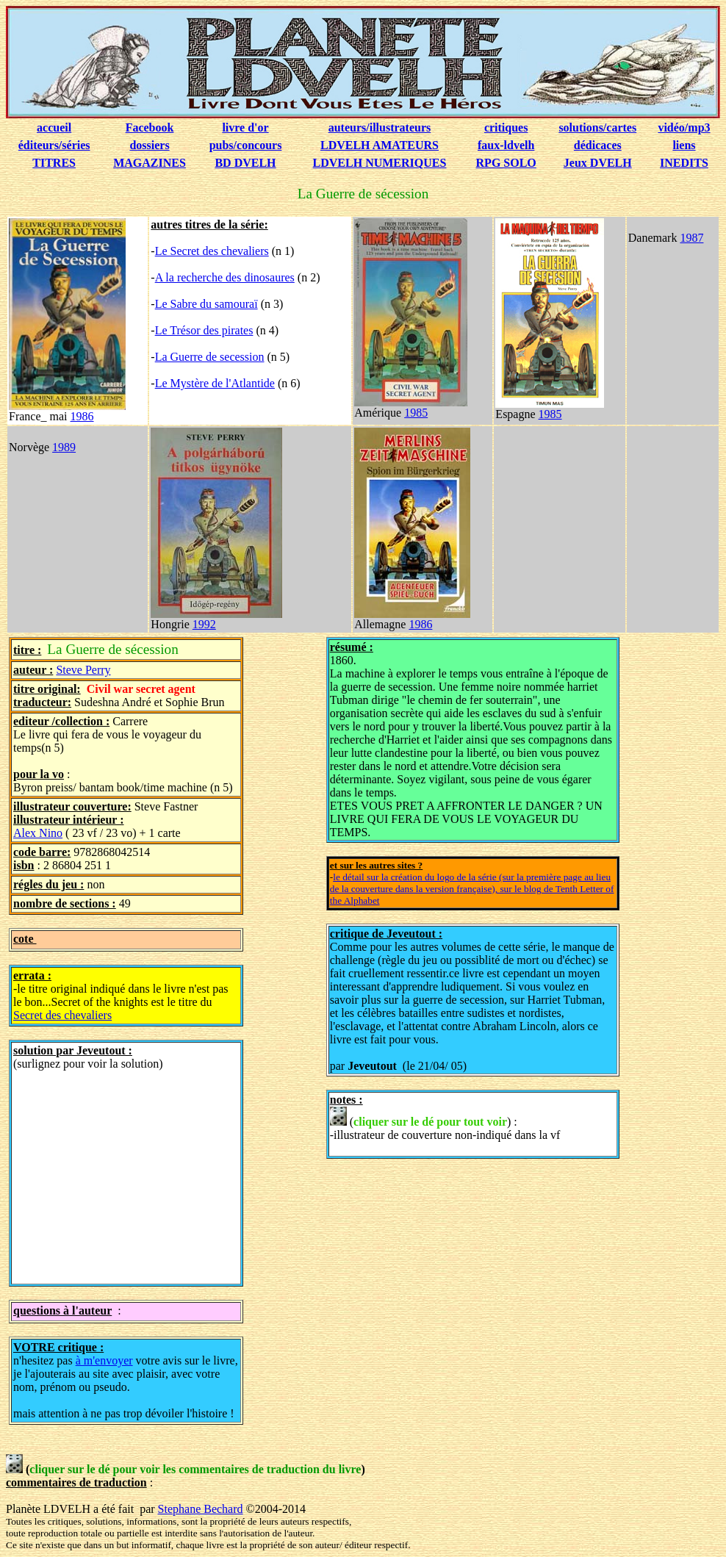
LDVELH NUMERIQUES (380, 163)
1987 (691, 237)
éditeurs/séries (54, 145)
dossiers (149, 145)
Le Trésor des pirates (204, 330)
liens (683, 145)
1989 (64, 447)
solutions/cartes (597, 127)
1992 (204, 624)
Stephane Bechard (200, 1509)
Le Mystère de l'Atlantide (215, 383)
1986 (82, 416)
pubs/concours (245, 145)
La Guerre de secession (210, 356)
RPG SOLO (506, 163)
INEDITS (684, 163)
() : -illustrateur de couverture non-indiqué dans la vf (445, 1124)
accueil (54, 127)
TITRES (54, 163)
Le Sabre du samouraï (206, 304)
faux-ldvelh (506, 145)
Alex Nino (37, 833)
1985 (416, 412)
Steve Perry (83, 670)
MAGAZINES (149, 163)
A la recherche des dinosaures (225, 277)
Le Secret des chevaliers (212, 251)
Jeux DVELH (598, 163)
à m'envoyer (104, 1360)
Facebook (150, 127)
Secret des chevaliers (62, 1015)
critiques (506, 127)
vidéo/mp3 (684, 127)
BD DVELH (245, 163)
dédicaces (598, 145)
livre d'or (245, 127)
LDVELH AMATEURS (379, 145)
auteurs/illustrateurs (379, 127)
